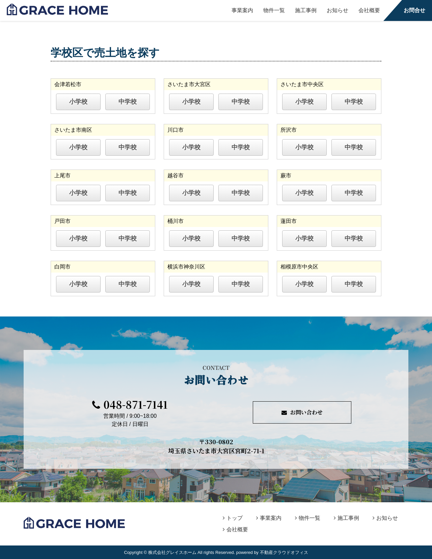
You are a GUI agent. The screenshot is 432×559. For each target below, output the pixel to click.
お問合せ (414, 10)
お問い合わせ (302, 412)
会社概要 (369, 10)
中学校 (127, 101)
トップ (233, 518)
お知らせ (337, 10)
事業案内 (242, 10)
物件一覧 (274, 10)
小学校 (78, 101)
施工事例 (306, 10)
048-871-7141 (130, 404)
